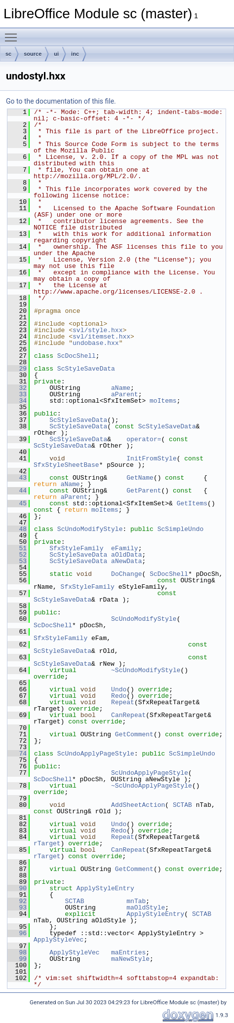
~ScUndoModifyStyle (145, 670)
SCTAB (182, 804)
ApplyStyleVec (58, 939)
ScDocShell (76, 355)
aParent (124, 394)
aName (120, 387)
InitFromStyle (151, 458)
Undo (118, 689)
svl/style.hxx (97, 330)
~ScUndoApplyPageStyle (151, 785)
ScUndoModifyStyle (90, 529)
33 (17, 394)
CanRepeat (128, 715)
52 (17, 554)
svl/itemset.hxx (101, 336)
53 (17, 561)
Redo (118, 695)
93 (17, 907)
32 (17, 387)
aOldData (126, 554)
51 (17, 548)
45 (17, 503)
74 (17, 753)
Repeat (122, 702)
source (32, 54)
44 (17, 490)
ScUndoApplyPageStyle (95, 753)
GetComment (134, 734)
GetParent (143, 490)
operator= (143, 439)
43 (17, 477)
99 (17, 958)
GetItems (192, 503)
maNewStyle (130, 958)
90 (17, 888)
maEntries (128, 952)
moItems (163, 400)
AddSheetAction (138, 804)
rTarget (47, 843)
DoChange (126, 573)
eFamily (124, 548)
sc (8, 54)
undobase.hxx (96, 343)
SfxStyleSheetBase (66, 464)
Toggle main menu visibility (13, 33)
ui (56, 54)
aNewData (126, 561)
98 (17, 952)
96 (17, 933)
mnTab (136, 901)
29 (17, 368)
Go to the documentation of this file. (61, 101)
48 (17, 529)
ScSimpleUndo (180, 529)
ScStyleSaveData (86, 368)
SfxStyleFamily (76, 548)
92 (17, 901)
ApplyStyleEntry (105, 888)
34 (17, 400)
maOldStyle (145, 907)
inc (75, 54)
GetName (140, 477)
